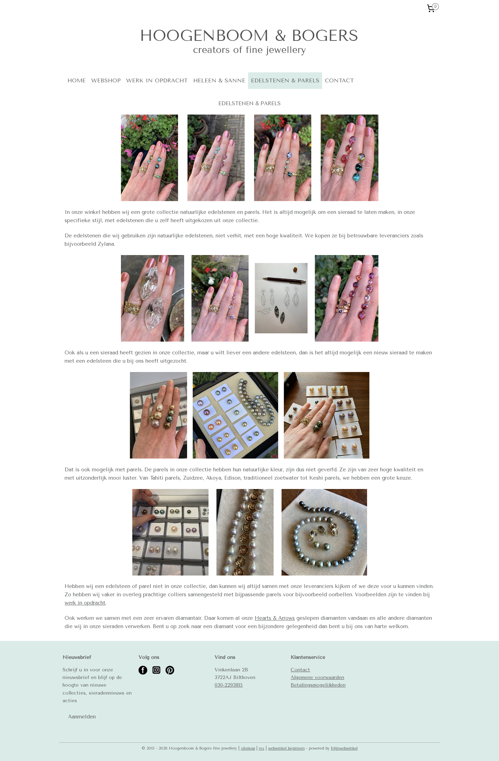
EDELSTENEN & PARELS (285, 80)
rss (261, 748)
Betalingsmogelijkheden (318, 685)
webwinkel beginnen (286, 748)
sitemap (248, 748)
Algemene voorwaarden (317, 677)
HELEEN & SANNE (219, 80)
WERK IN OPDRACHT (157, 80)
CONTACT (339, 80)
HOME (76, 80)
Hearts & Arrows (275, 618)
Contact (300, 669)
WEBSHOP (106, 80)
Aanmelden (82, 717)
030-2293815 (229, 685)
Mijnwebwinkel (344, 748)
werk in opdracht (85, 603)
